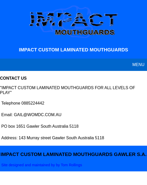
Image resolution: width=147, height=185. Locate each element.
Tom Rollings (71, 165)
